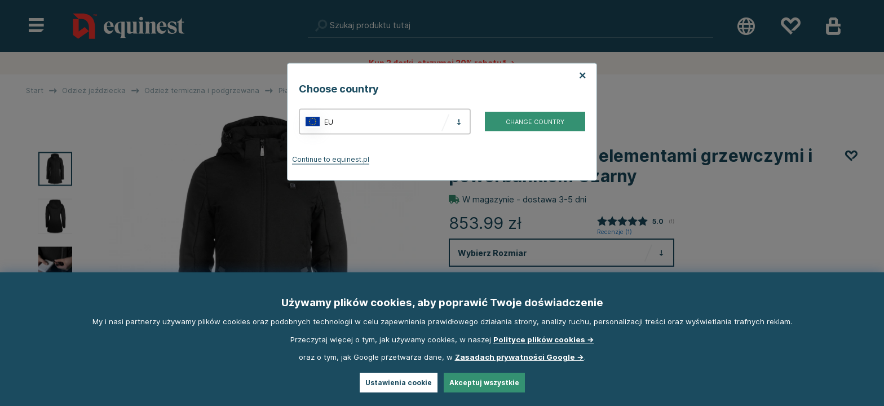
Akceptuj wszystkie (484, 382)
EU (328, 121)
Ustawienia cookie (398, 382)
